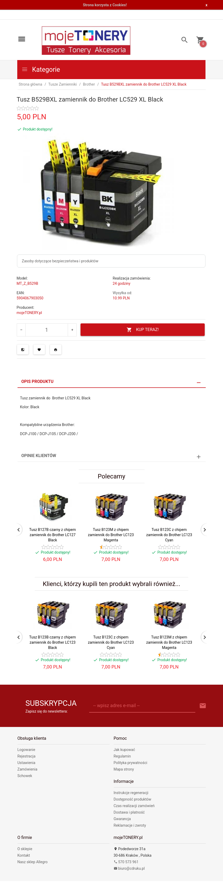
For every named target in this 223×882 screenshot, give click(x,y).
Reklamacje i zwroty (130, 825)
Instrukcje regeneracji (131, 793)
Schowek (25, 776)
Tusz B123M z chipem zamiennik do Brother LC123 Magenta (111, 535)
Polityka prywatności (130, 763)
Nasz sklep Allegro (33, 862)
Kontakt (24, 855)
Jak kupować (124, 750)
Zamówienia (27, 769)
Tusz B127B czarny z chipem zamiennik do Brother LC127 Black (52, 535)
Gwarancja (122, 819)
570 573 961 (126, 862)
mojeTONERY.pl (29, 313)
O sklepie (25, 849)
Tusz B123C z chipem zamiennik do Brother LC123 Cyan (169, 535)
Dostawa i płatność (129, 812)
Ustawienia (27, 763)
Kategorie (40, 69)
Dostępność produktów (132, 799)
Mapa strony (124, 769)
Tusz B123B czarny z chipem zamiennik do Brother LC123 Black (52, 642)
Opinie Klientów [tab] (38, 455)
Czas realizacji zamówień (134, 806)
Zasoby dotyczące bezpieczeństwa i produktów (60, 261)
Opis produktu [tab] (37, 381)
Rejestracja (27, 756)
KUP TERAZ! (143, 330)
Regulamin (122, 756)
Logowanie (26, 750)
